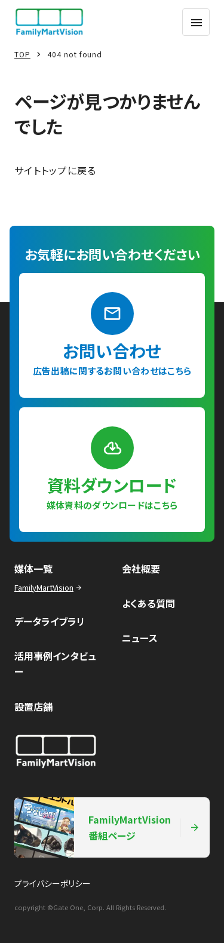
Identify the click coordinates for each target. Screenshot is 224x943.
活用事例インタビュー (55, 663)
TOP (22, 54)
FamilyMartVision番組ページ (107, 827)
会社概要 (141, 568)
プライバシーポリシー (52, 883)
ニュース (140, 638)
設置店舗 (33, 706)
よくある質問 (148, 603)
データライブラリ (49, 621)
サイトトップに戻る (55, 170)
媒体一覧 (33, 568)
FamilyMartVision (49, 587)
